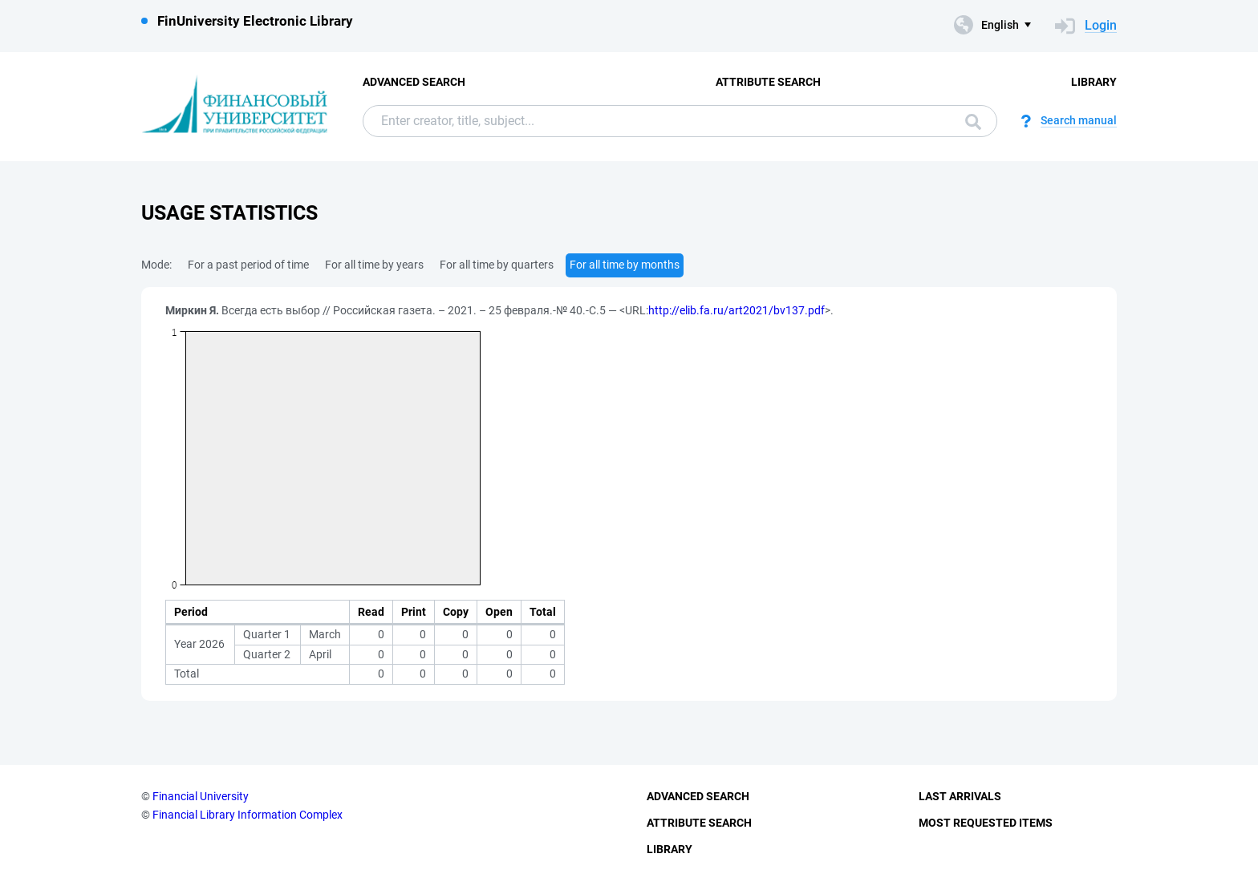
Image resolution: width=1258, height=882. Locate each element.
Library (1094, 81)
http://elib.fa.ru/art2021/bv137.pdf (736, 310)
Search (973, 122)
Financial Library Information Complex (247, 814)
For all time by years (374, 264)
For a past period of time (248, 264)
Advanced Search (414, 81)
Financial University (200, 796)
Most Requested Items (986, 822)
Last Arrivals (960, 796)
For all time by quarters (497, 264)
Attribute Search (768, 81)
